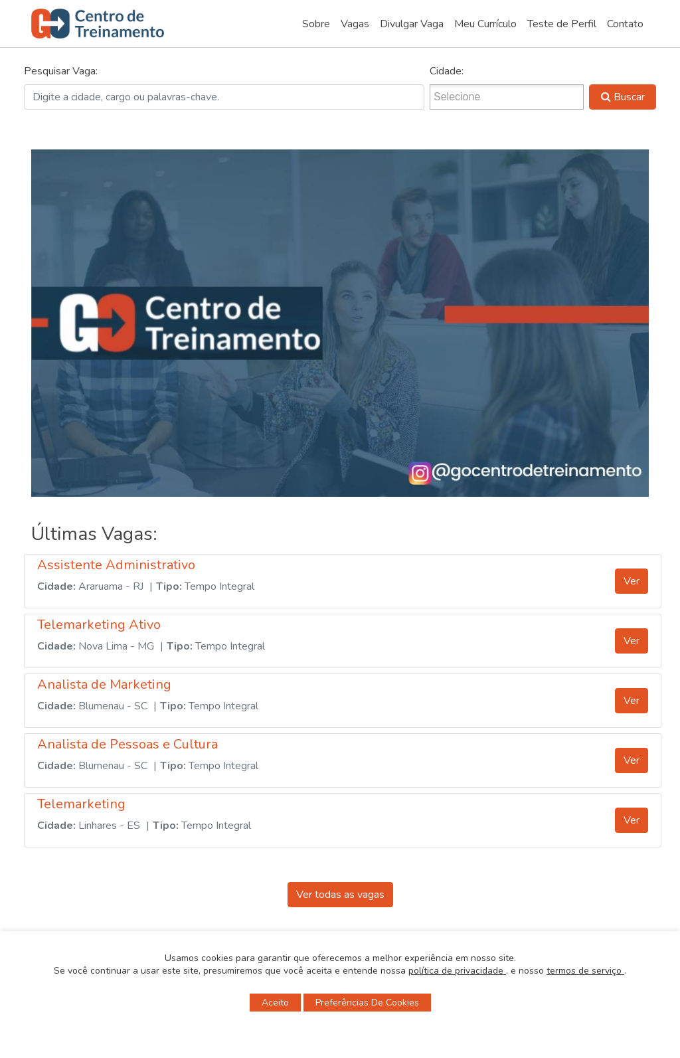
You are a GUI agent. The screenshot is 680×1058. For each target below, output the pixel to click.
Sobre (316, 24)
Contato (625, 24)
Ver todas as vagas (340, 894)
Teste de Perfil (561, 24)
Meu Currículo (485, 24)
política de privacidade (457, 970)
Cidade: (447, 71)
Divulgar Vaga (412, 24)
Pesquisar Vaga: (61, 71)
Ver (631, 581)
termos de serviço (585, 970)
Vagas (355, 24)
